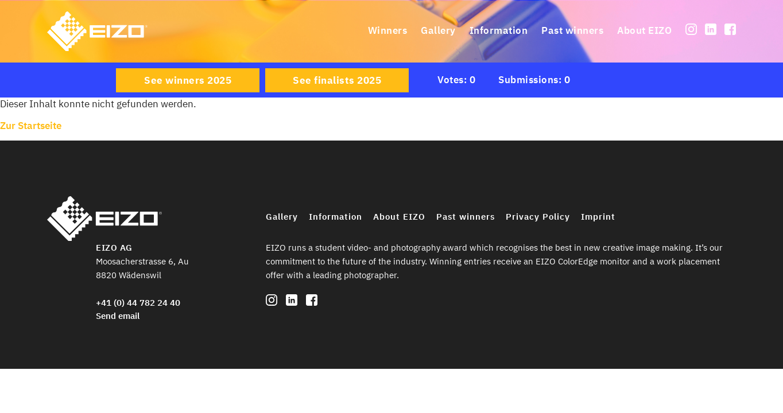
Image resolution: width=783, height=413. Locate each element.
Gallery (438, 30)
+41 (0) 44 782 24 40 (138, 302)
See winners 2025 (187, 80)
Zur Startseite (30, 125)
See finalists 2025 (337, 80)
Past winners (572, 30)
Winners (388, 30)
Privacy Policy (538, 216)
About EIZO (644, 30)
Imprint (598, 216)
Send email (117, 315)
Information (499, 30)
